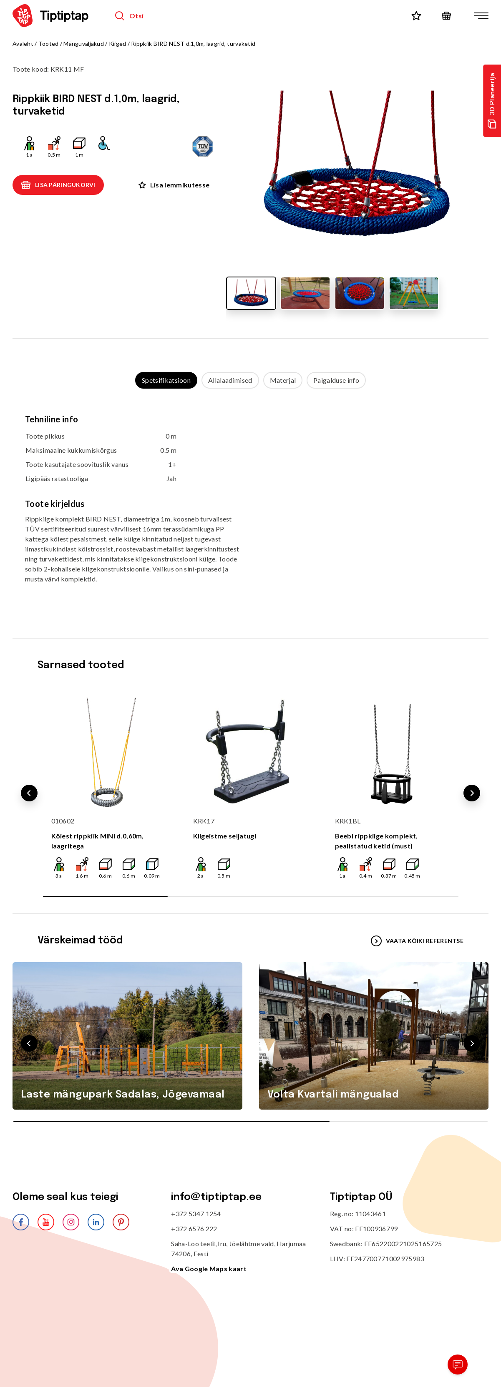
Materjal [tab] (283, 380)
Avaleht (23, 43)
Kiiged (117, 43)
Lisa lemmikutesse (173, 185)
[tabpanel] (250, 505)
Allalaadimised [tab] (230, 380)
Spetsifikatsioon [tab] (166, 380)
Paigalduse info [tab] (336, 380)
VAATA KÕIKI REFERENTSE (417, 940)
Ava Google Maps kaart (209, 1268)
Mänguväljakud (83, 43)
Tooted (48, 43)
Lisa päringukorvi (58, 185)
